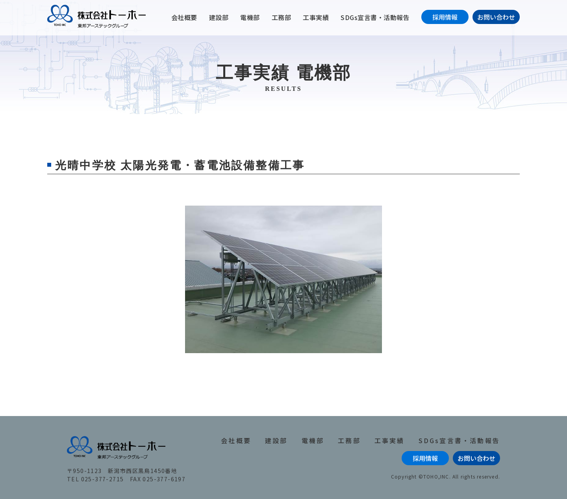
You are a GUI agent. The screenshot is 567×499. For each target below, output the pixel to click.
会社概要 (184, 17)
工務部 (281, 17)
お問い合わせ (496, 17)
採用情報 (445, 17)
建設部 (219, 17)
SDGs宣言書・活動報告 (375, 17)
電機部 (250, 17)
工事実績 (316, 17)
